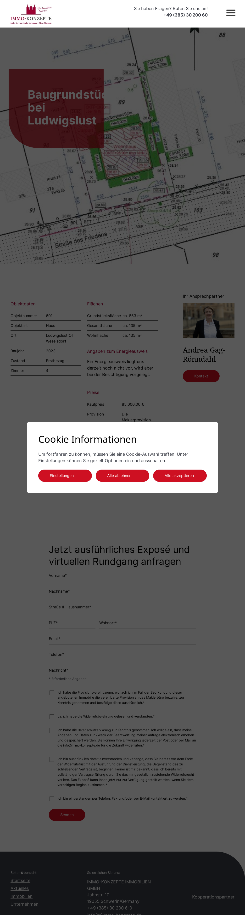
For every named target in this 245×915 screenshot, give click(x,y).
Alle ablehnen (119, 475)
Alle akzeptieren (179, 475)
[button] (226, 13)
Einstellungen (62, 475)
